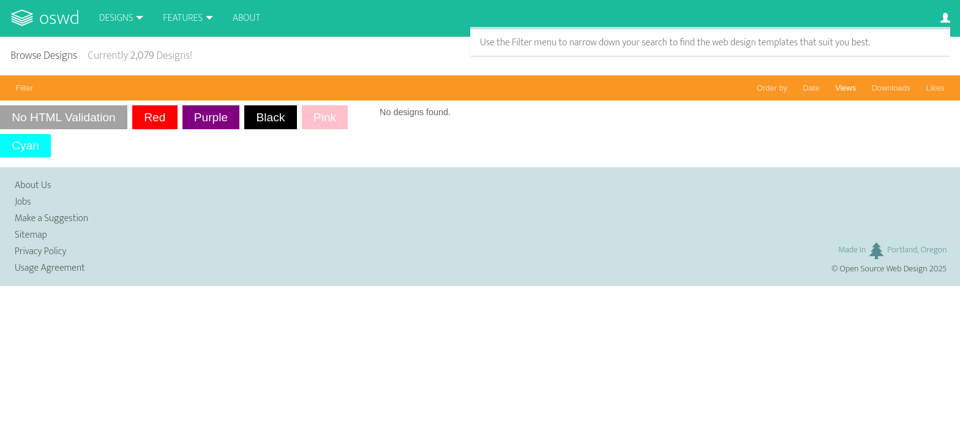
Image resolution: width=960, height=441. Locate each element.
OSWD (59, 18)
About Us (33, 185)
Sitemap (31, 235)
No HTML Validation (64, 117)
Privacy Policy (40, 251)
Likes (935, 87)
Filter (24, 87)
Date (811, 87)
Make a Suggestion (51, 218)
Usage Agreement (50, 268)
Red (154, 117)
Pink (324, 117)
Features (183, 18)
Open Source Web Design (884, 269)
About (246, 18)
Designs (116, 18)
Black (271, 117)
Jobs (23, 202)
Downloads (891, 87)
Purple (211, 117)
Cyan (25, 145)
